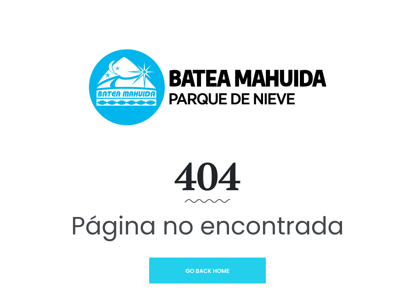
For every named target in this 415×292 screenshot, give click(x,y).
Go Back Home (208, 271)
